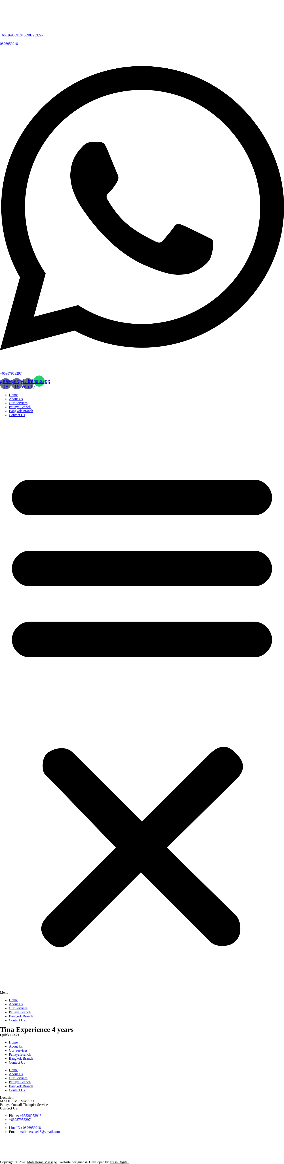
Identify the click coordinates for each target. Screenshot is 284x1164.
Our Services (18, 403)
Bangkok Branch (21, 411)
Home (13, 395)
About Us (16, 399)
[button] (142, 708)
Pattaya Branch (20, 407)
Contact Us (17, 415)
